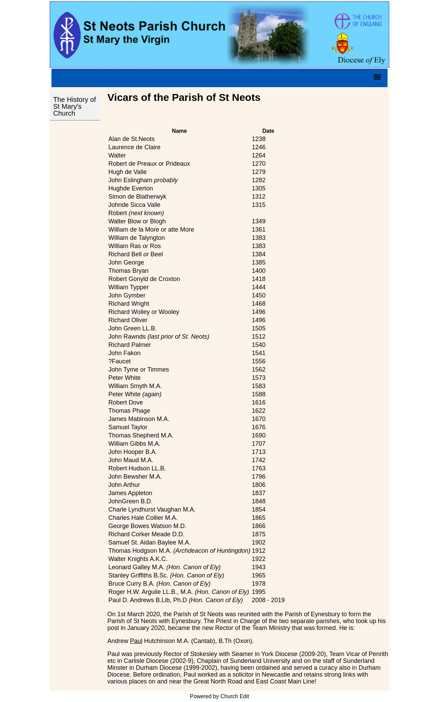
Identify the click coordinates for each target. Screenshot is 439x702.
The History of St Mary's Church (74, 106)
